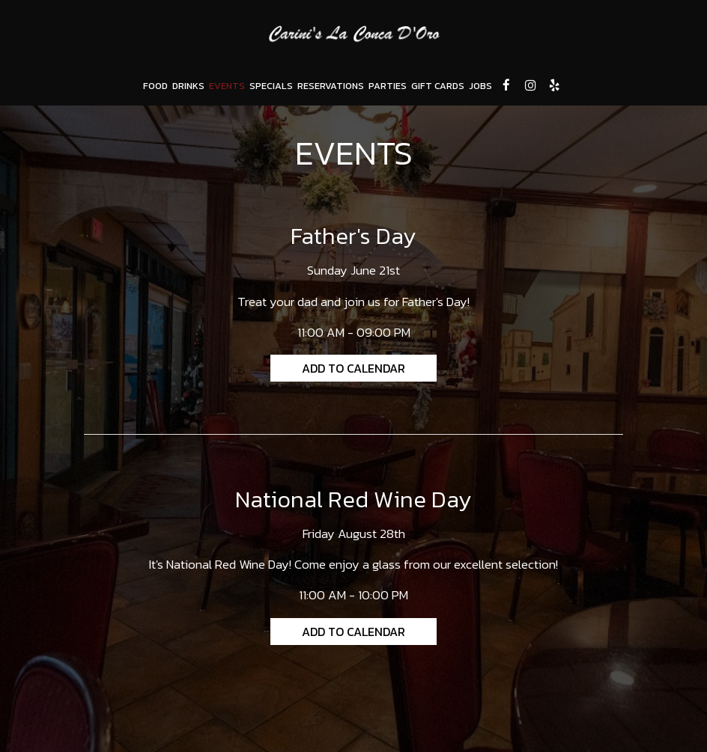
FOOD (155, 86)
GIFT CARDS (437, 86)
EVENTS (227, 86)
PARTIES (387, 86)
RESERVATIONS (330, 86)
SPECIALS (271, 86)
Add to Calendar (353, 368)
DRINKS (188, 86)
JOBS (480, 86)
